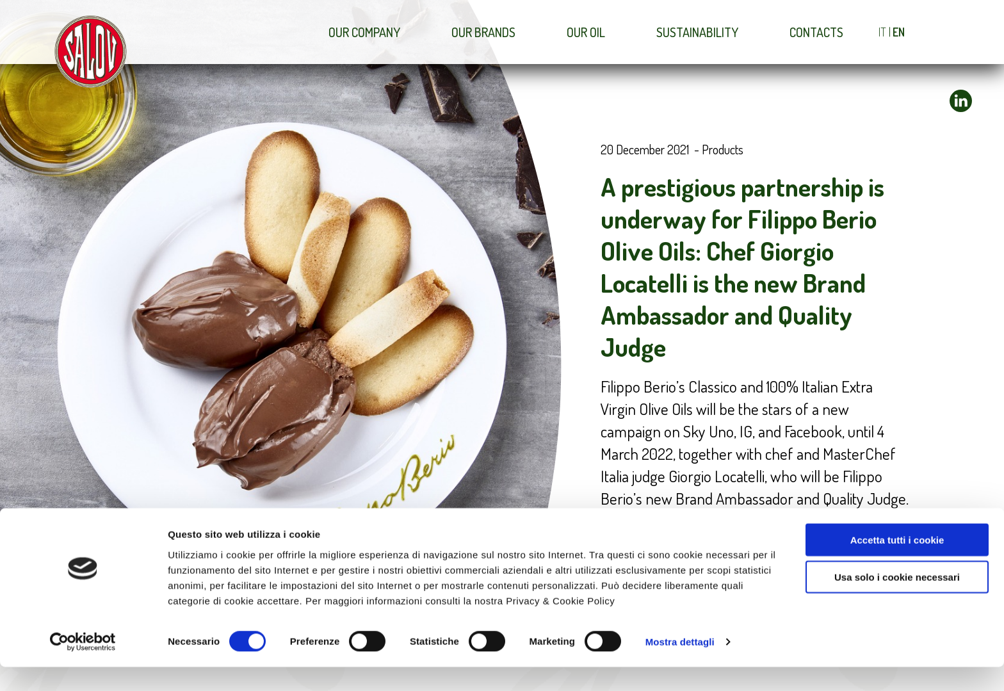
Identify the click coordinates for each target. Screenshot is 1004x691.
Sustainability (697, 32)
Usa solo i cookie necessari (897, 601)
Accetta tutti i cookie (897, 563)
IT (882, 32)
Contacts (816, 32)
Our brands (483, 32)
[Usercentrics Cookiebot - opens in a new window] (83, 666)
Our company (364, 32)
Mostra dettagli (680, 665)
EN (899, 32)
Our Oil (586, 32)
